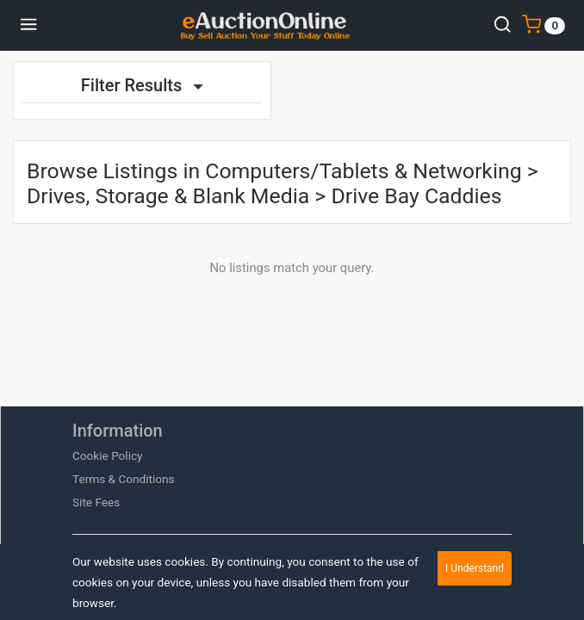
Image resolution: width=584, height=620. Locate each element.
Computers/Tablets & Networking (363, 170)
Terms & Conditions (123, 479)
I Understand (474, 568)
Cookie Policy (107, 455)
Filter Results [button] (142, 85)
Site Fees (96, 502)
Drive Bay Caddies (416, 195)
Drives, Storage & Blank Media (168, 195)
